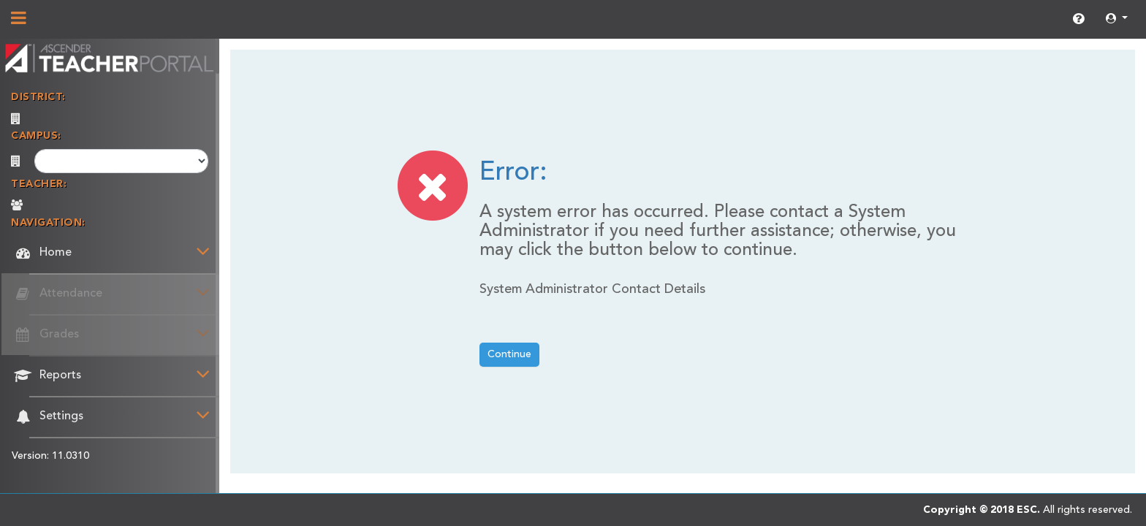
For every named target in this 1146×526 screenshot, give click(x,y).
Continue (509, 354)
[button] (1116, 19)
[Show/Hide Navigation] (18, 20)
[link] (1078, 19)
